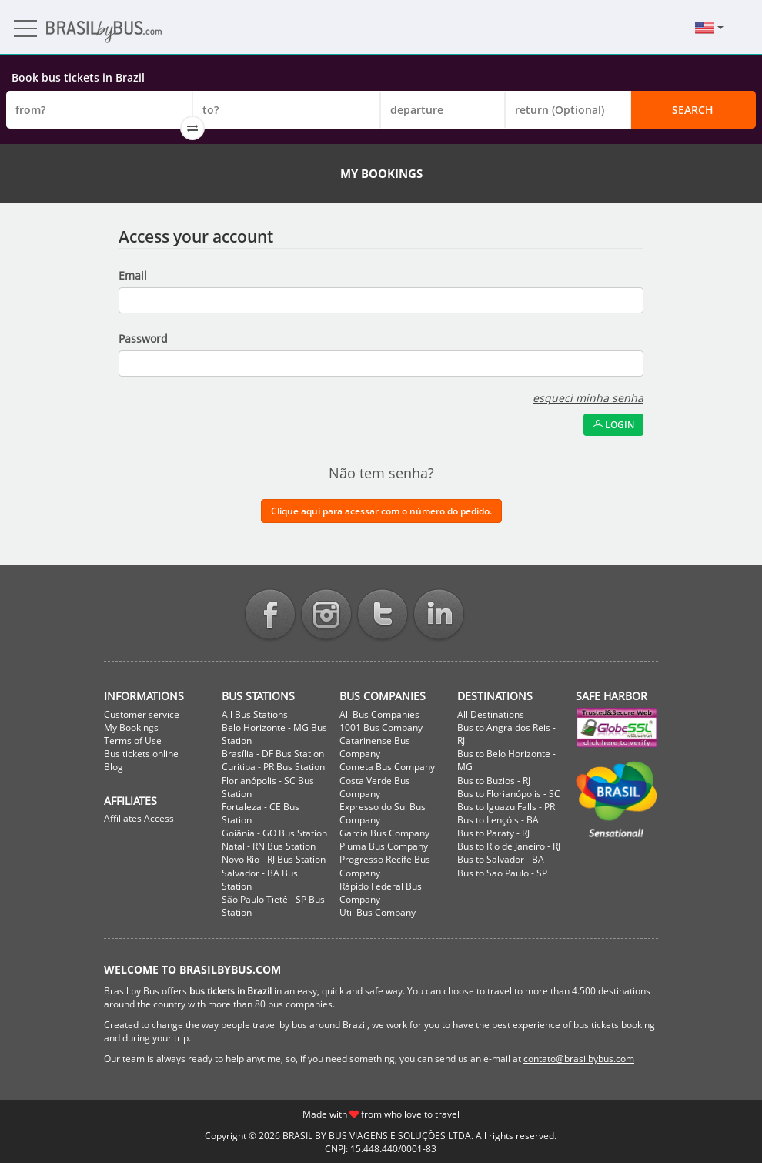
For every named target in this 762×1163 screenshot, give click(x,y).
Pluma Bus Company (383, 846)
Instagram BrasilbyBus (326, 615)
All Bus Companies (379, 714)
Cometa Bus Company (387, 766)
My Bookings (131, 727)
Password (143, 338)
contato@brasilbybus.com (578, 1058)
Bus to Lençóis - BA (498, 819)
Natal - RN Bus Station (269, 846)
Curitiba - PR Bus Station (273, 766)
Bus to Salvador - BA (500, 859)
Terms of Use (133, 740)
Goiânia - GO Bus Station (274, 833)
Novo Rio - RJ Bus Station (274, 859)
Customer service (141, 714)
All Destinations (490, 714)
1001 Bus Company (381, 727)
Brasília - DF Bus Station (273, 753)
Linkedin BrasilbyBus (439, 615)
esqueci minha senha (588, 397)
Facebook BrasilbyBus (270, 615)
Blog (113, 766)
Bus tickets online (141, 753)
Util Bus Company (377, 912)
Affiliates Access (139, 818)
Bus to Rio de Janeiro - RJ (508, 846)
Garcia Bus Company (384, 833)
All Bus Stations (255, 714)
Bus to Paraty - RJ (493, 833)
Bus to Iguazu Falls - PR (506, 806)
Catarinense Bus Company (374, 747)
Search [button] (693, 109)
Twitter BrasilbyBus (382, 615)
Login (613, 424)
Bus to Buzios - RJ (493, 780)
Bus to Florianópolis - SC (508, 793)
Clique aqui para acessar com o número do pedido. (381, 511)
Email (133, 275)
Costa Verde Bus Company (374, 787)
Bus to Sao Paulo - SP (502, 873)
